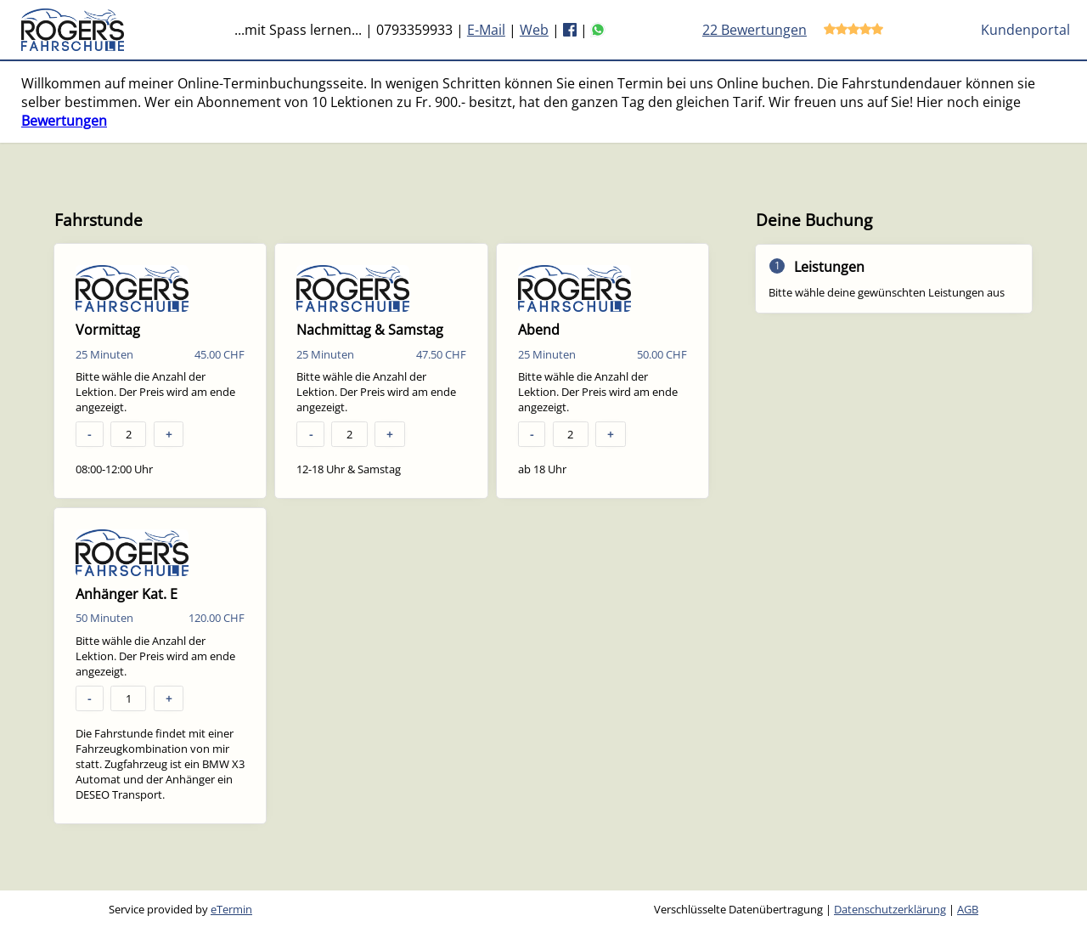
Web (534, 29)
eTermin (231, 909)
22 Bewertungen (754, 29)
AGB (967, 909)
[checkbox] (160, 371)
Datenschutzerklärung (890, 909)
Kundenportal (1025, 29)
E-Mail (486, 29)
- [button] (89, 434)
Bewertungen (64, 120)
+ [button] (169, 434)
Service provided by (180, 909)
